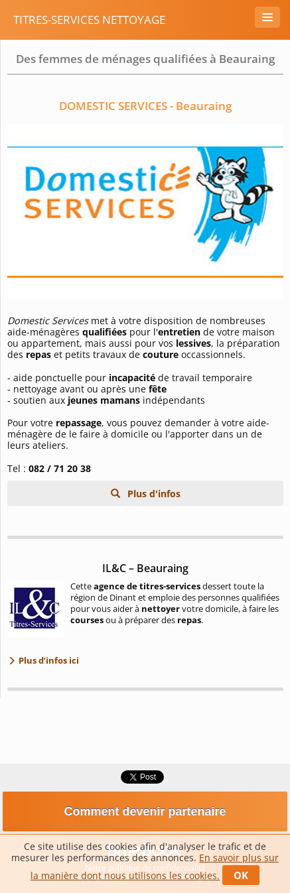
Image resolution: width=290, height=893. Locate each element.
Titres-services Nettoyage (89, 19)
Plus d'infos (153, 493)
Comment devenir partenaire (145, 811)
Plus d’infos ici (48, 660)
